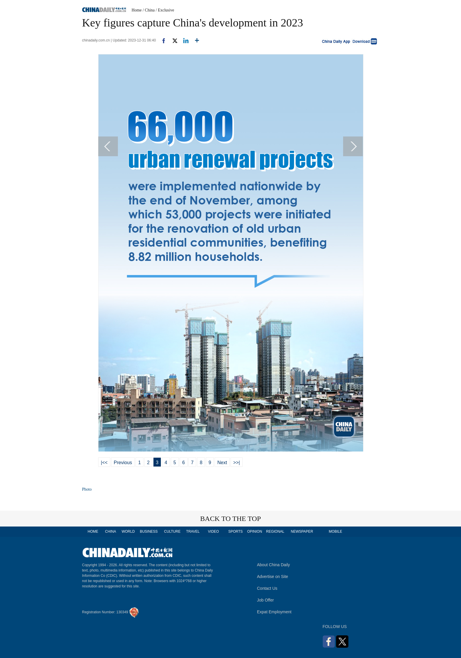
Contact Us (267, 588)
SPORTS (235, 531)
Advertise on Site (272, 576)
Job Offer (265, 600)
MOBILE (335, 531)
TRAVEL (193, 531)
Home (137, 10)
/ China (149, 10)
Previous (123, 462)
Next (222, 462)
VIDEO (213, 531)
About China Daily (273, 564)
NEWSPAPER (302, 531)
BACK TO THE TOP (230, 518)
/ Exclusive (165, 10)
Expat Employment (274, 611)
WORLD (128, 531)
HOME (93, 531)
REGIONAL (275, 531)
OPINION (254, 531)
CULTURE (172, 531)
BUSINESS (149, 531)
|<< (104, 462)
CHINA (110, 531)
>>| (236, 462)
